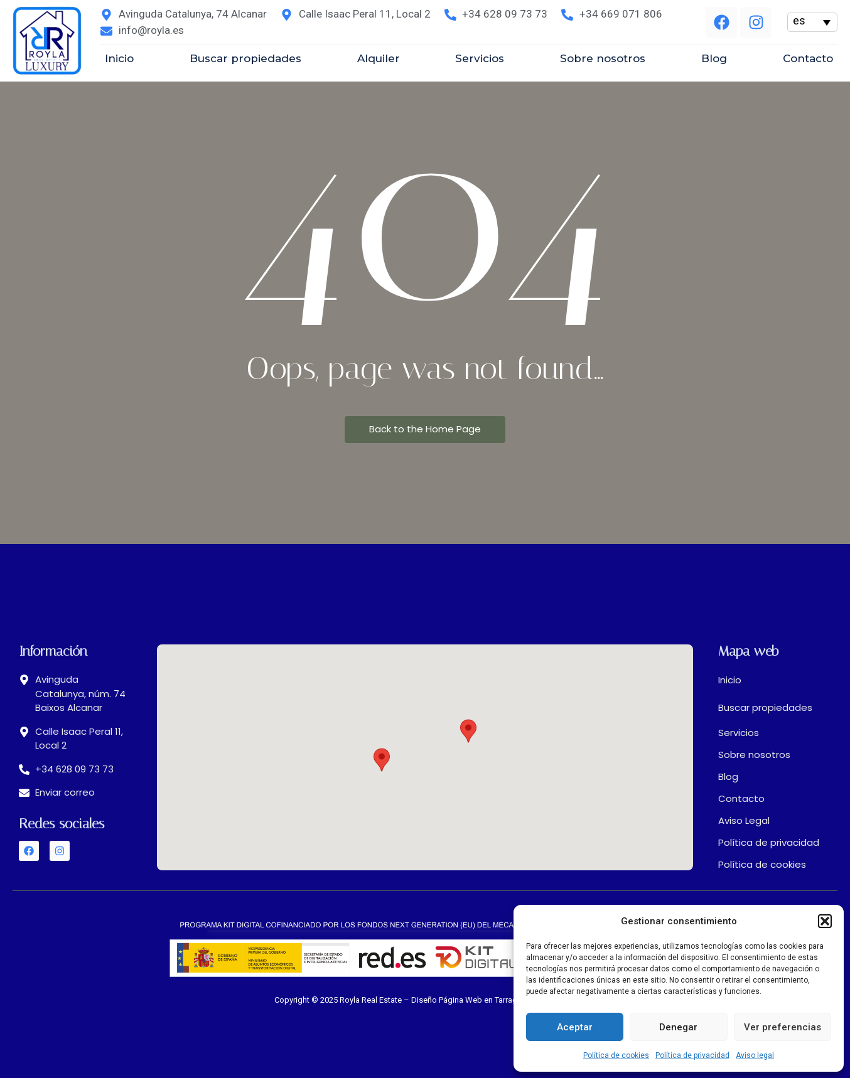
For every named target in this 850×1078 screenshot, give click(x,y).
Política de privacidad (692, 1055)
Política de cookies (616, 1055)
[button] (825, 921)
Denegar (678, 1027)
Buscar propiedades (765, 707)
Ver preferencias (782, 1027)
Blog (728, 776)
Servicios (738, 732)
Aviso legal (755, 1055)
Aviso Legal (744, 820)
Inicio (729, 679)
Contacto (741, 798)
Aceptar (575, 1027)
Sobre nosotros (754, 754)
